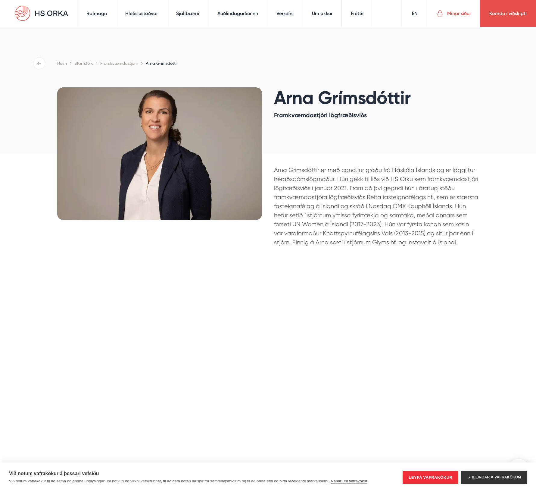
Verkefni (285, 13)
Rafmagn (96, 13)
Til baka (39, 63)
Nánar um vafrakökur (349, 481)
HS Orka (41, 13)
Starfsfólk (83, 63)
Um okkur (322, 13)
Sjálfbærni (187, 13)
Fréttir (357, 13)
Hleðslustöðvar (141, 13)
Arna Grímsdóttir (162, 63)
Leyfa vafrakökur (430, 477)
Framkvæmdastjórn (119, 63)
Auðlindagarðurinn (237, 13)
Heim (62, 63)
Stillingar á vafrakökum (494, 477)
